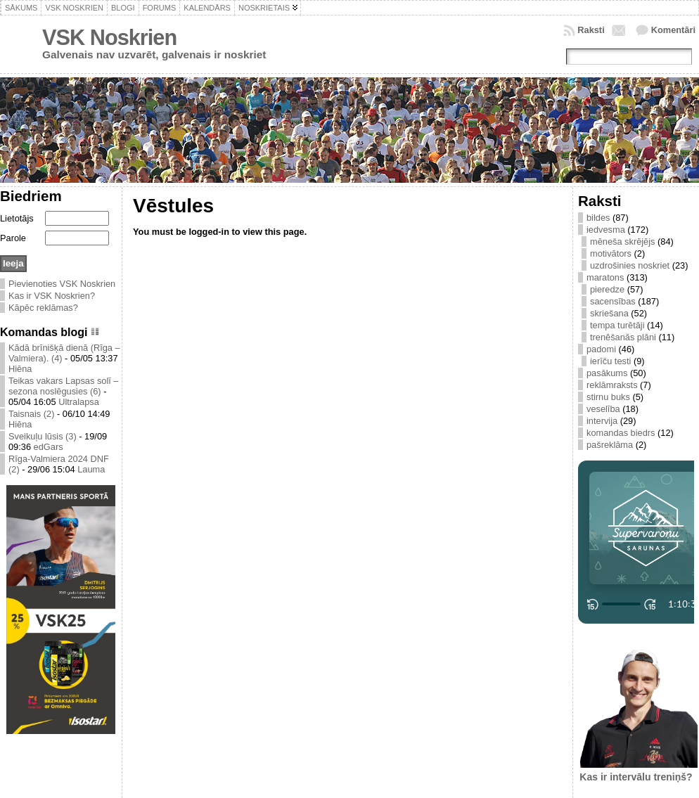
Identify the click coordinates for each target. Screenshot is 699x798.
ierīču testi (610, 361)
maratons (605, 277)
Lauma (91, 469)
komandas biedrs (620, 432)
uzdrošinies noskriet (629, 265)
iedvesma (605, 229)
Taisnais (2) (31, 413)
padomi (601, 349)
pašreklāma (609, 444)
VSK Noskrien (109, 37)
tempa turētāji (617, 325)
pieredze (607, 289)
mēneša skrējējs (622, 241)
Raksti (590, 30)
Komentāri (673, 30)
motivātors (610, 253)
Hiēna (20, 368)
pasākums (606, 373)
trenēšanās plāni (623, 337)
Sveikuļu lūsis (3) (42, 436)
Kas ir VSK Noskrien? (51, 295)
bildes (598, 217)
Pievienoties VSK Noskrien (61, 283)
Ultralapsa (78, 402)
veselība (603, 409)
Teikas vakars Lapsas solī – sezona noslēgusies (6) (63, 386)
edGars (48, 447)
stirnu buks (608, 397)
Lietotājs (17, 218)
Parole (13, 238)
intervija (601, 421)
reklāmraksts (612, 385)
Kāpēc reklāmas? (43, 307)
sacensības (613, 301)
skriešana (609, 313)
